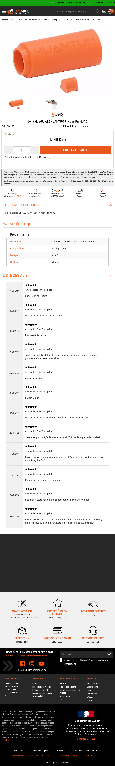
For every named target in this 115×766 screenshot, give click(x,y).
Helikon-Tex (92, 647)
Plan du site (18, 750)
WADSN (90, 654)
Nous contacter (66, 650)
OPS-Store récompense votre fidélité (42, 648)
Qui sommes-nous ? (13, 637)
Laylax (89, 644)
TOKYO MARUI (93, 637)
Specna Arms (92, 640)
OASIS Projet (50, 763)
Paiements (36, 637)
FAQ (61, 653)
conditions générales (85, 614)
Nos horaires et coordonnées (11, 641)
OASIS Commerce (62, 763)
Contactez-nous (86, 715)
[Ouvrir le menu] (4, 11)
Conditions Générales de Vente (87, 750)
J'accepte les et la (87, 616)
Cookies (61, 750)
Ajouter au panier (75, 150)
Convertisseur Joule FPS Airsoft (70, 645)
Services (63, 637)
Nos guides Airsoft (68, 640)
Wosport (90, 650)
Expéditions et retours (41, 640)
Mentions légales (41, 750)
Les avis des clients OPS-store (15, 647)
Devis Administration (41, 644)
